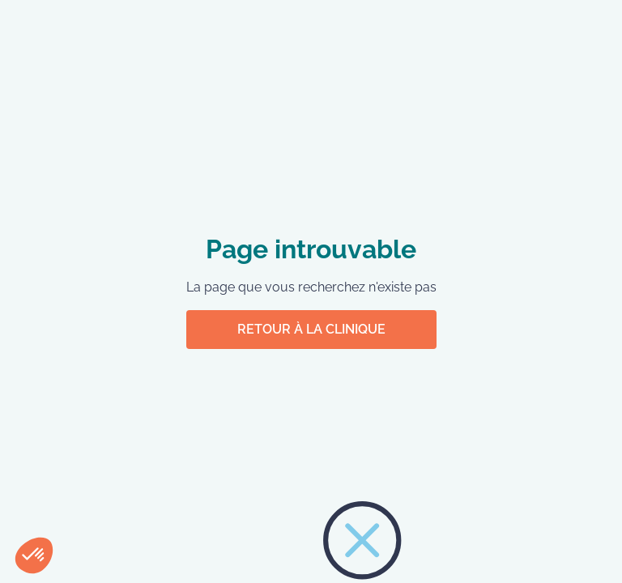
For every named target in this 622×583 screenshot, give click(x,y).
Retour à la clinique (311, 329)
